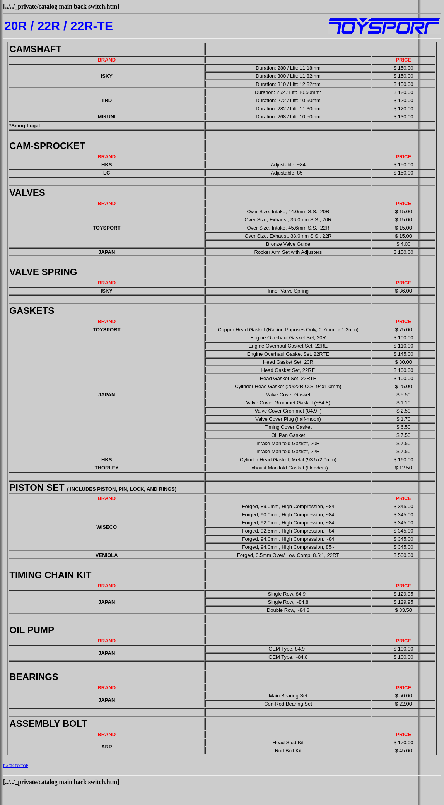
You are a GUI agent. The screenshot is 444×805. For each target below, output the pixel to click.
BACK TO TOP (15, 766)
